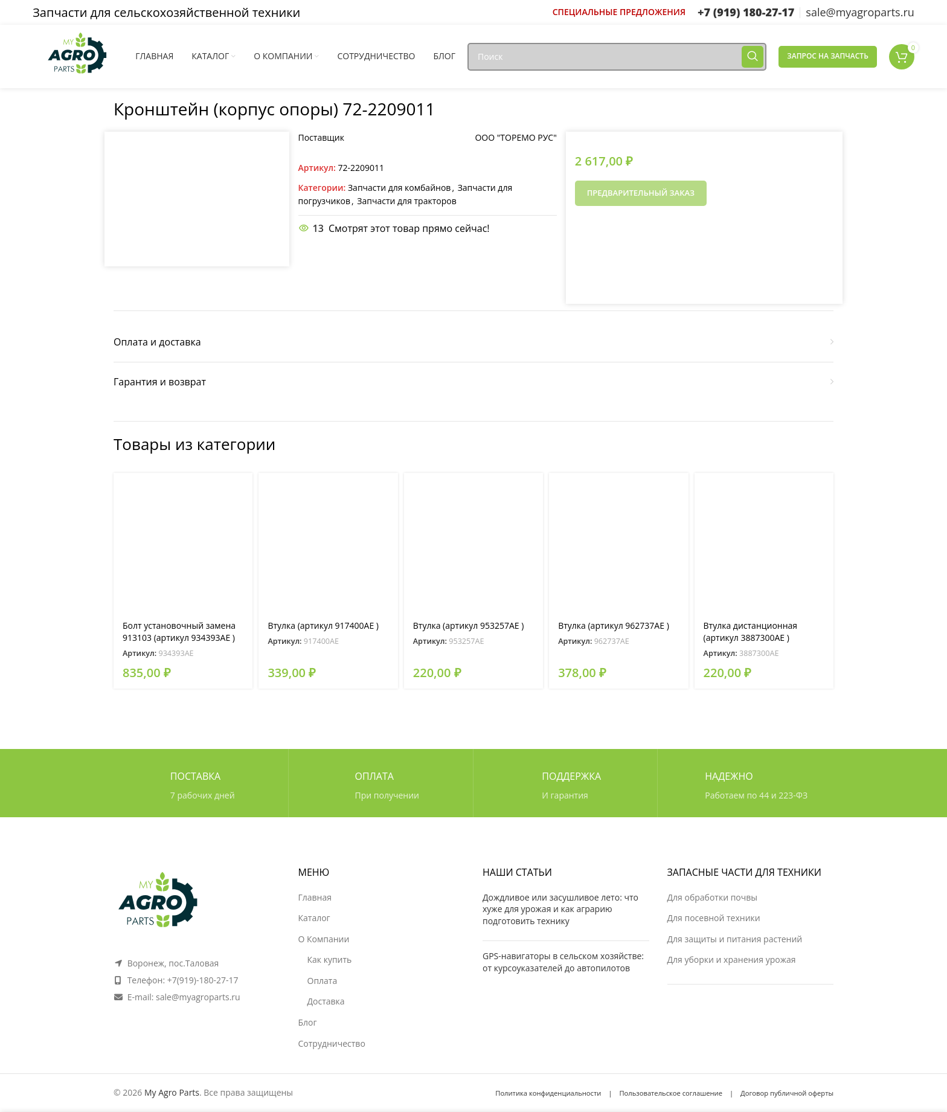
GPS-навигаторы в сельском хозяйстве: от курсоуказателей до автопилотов (563, 962)
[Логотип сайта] (78, 55)
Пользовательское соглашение (670, 1093)
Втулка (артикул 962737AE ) (613, 625)
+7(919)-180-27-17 (203, 980)
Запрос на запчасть (827, 56)
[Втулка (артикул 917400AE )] (327, 542)
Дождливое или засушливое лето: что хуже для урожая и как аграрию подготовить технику (560, 909)
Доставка (326, 1001)
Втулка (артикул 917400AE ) (323, 625)
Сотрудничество (331, 1043)
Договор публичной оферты (786, 1093)
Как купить (329, 959)
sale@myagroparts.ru (198, 997)
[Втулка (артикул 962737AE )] (618, 542)
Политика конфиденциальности (548, 1093)
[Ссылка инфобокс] (619, 12)
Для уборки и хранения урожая (731, 959)
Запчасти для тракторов (406, 201)
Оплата (322, 980)
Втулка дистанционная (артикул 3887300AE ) (751, 631)
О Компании (324, 939)
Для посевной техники (713, 918)
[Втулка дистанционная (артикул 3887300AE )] (764, 542)
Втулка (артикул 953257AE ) (468, 625)
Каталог (314, 918)
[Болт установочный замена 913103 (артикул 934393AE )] (183, 542)
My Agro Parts (171, 1092)
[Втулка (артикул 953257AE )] (473, 542)
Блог (307, 1022)
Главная (315, 897)
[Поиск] (616, 57)
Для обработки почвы (712, 897)
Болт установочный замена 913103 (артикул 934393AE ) (179, 631)
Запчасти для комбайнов (399, 187)
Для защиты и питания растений (735, 939)
